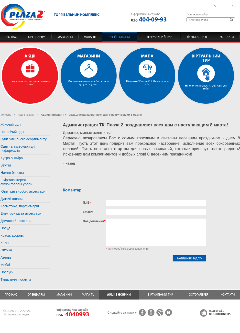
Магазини (65, 37)
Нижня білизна (12, 173)
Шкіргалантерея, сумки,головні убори (16, 182)
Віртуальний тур (159, 37)
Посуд (5, 228)
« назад (69, 163)
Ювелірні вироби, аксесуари (22, 191)
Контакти (226, 37)
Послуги (6, 272)
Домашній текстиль (15, 221)
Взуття (5, 165)
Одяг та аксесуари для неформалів (18, 148)
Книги (5, 243)
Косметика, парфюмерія (19, 206)
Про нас (10, 37)
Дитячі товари (11, 199)
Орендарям (36, 37)
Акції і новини (119, 37)
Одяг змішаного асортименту (23, 139)
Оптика (6, 250)
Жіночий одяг (11, 124)
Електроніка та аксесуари (20, 213)
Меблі (5, 265)
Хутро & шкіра (11, 158)
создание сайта (219, 312)
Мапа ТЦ (90, 37)
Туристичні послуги (15, 279)
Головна (6, 114)
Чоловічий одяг (12, 132)
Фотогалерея (197, 37)
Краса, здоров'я (12, 235)
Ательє (5, 257)
